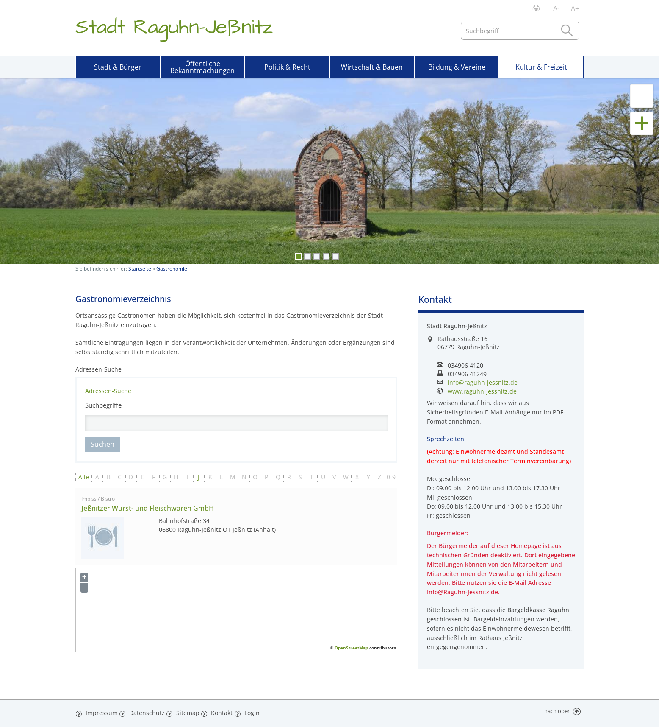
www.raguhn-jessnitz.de (482, 391)
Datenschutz (144, 711)
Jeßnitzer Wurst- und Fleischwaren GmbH (147, 508)
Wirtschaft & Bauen (372, 67)
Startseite (139, 268)
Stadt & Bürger (117, 67)
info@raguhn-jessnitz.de (483, 383)
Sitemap (185, 711)
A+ (575, 8)
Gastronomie (171, 268)
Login (252, 711)
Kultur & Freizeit (541, 67)
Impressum (100, 711)
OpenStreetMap (351, 648)
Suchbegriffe (103, 405)
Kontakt (220, 711)
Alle (83, 477)
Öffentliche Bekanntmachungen (202, 67)
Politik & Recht (287, 67)
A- (556, 8)
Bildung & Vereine (456, 67)
